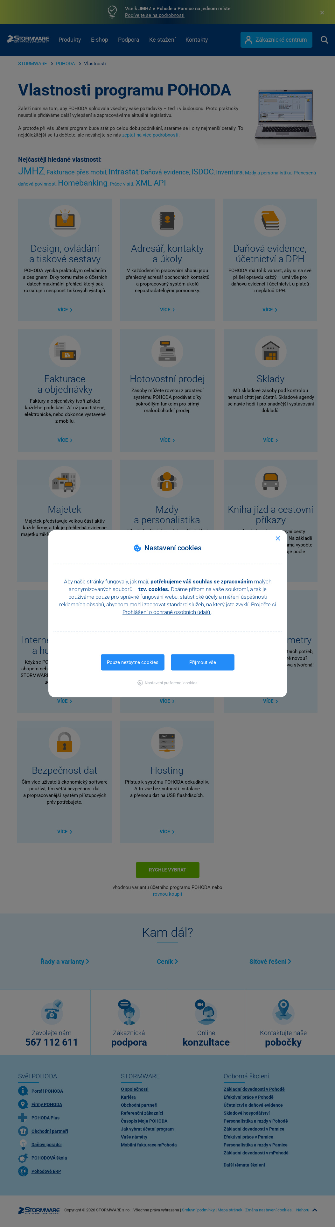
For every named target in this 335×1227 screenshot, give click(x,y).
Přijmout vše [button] (202, 662)
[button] (167, 682)
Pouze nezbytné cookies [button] (132, 662)
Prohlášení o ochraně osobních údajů (166, 612)
